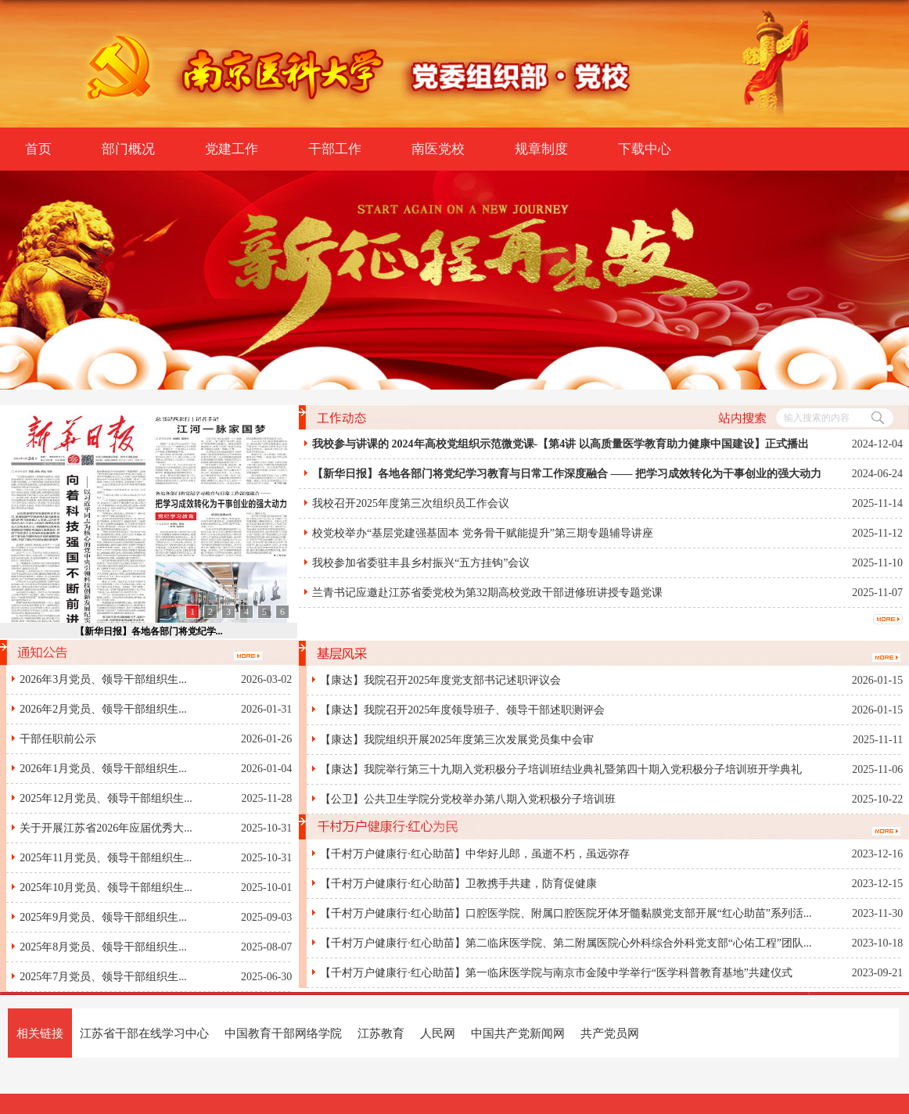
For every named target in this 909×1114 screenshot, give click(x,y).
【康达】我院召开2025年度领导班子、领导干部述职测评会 (462, 710)
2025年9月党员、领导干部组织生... (103, 917)
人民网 (437, 1033)
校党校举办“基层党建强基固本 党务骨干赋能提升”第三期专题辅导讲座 (482, 533)
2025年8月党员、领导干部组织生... (103, 947)
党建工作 (231, 149)
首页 (38, 149)
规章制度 (541, 149)
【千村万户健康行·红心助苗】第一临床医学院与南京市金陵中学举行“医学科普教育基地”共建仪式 (556, 973)
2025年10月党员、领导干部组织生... (106, 887)
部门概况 (128, 149)
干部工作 (334, 149)
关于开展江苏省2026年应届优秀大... (106, 828)
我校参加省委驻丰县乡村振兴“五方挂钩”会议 (421, 563)
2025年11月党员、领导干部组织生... (106, 858)
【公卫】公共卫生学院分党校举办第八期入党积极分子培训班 (468, 799)
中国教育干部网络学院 (283, 1033)
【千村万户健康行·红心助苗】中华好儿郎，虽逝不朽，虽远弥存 (475, 854)
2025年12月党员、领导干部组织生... (106, 798)
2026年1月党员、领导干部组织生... (103, 768)
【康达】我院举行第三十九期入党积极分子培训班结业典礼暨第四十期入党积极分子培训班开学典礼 (561, 769)
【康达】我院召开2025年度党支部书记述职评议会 (440, 680)
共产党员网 (609, 1033)
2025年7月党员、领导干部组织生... (103, 977)
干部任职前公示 (58, 739)
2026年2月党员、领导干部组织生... (103, 709)
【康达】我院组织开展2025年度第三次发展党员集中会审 (457, 740)
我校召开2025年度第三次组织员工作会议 (410, 503)
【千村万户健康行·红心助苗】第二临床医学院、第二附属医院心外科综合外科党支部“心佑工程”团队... (565, 943)
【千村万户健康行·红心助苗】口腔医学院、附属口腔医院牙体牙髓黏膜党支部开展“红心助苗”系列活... (565, 913)
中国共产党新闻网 (518, 1033)
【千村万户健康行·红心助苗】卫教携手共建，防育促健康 (458, 883)
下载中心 (644, 149)
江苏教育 (380, 1033)
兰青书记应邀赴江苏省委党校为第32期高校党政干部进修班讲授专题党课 (487, 592)
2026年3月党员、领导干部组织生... (103, 679)
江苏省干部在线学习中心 (144, 1033)
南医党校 (438, 149)
